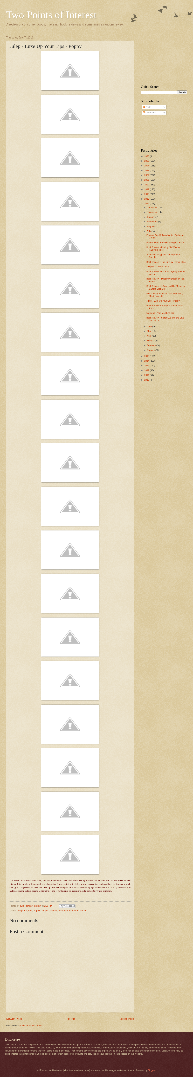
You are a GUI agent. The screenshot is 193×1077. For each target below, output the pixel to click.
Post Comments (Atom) (30, 1025)
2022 (147, 175)
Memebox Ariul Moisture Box (160, 313)
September (152, 221)
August (150, 226)
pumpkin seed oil (49, 910)
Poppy (36, 910)
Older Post (127, 1019)
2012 (147, 370)
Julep (20, 910)
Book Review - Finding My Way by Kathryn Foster (163, 248)
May (149, 331)
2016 (147, 203)
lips (25, 910)
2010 (147, 380)
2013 (147, 365)
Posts (147, 107)
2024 (147, 165)
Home (71, 1019)
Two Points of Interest (51, 14)
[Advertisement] (162, 57)
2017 (147, 199)
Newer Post (14, 1019)
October (151, 217)
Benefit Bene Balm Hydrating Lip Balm (165, 242)
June (149, 326)
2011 (147, 375)
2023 (147, 170)
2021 (147, 180)
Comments (149, 112)
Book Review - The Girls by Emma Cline (165, 262)
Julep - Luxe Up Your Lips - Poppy (163, 301)
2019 (147, 189)
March (150, 340)
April (149, 336)
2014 (147, 361)
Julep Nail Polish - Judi (157, 266)
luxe (30, 910)
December (152, 207)
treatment (63, 910)
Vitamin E (73, 910)
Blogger (151, 1070)
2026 (147, 156)
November (152, 212)
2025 (147, 161)
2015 (147, 356)
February (151, 345)
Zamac (83, 910)
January (151, 350)
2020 (147, 184)
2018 (147, 194)
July (149, 231)
